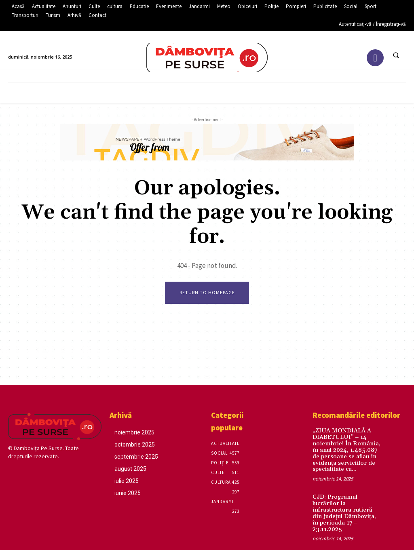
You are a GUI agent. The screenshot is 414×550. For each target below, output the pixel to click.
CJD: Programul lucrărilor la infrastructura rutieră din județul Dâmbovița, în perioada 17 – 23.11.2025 (347, 505)
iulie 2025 (126, 481)
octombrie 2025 (134, 444)
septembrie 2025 (136, 456)
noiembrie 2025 (134, 432)
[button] (396, 55)
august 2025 (130, 469)
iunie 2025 (127, 493)
